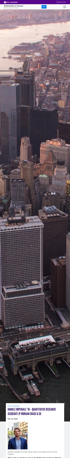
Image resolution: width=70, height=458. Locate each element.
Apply (44, 7)
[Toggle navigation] (64, 6)
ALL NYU (62, 2)
